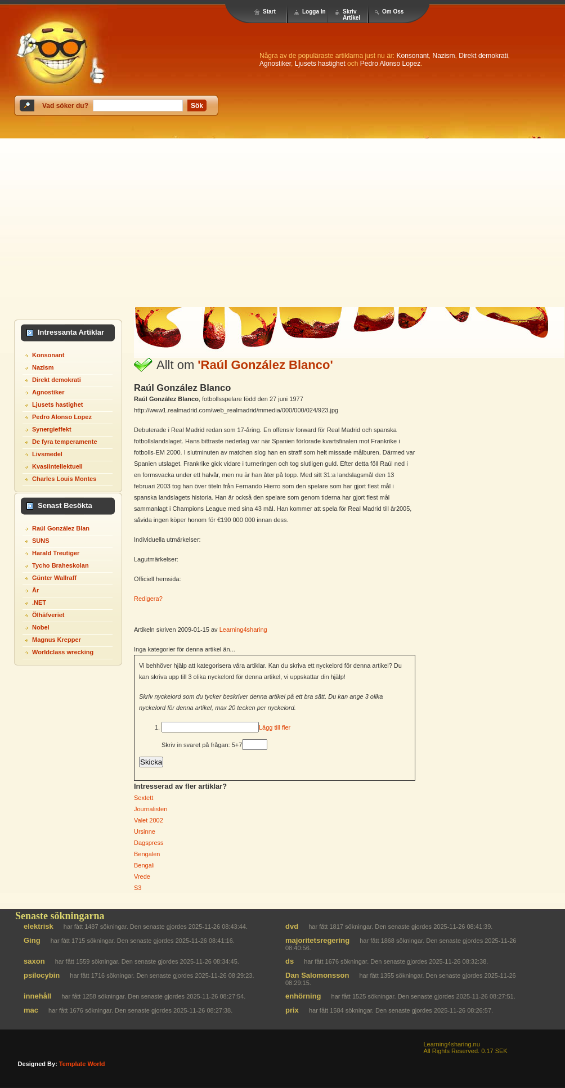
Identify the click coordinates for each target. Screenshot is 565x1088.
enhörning (303, 996)
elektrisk (38, 926)
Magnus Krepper (56, 639)
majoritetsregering (317, 940)
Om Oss (392, 11)
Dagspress (149, 842)
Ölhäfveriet (48, 615)
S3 (137, 887)
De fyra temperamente (64, 441)
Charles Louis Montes (64, 478)
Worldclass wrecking (62, 652)
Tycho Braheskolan (60, 565)
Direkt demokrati (483, 56)
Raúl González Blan (60, 528)
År (35, 590)
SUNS (41, 540)
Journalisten (150, 809)
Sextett (143, 797)
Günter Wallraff (54, 577)
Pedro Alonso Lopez (390, 64)
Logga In (314, 11)
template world (82, 1063)
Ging (32, 940)
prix (292, 1010)
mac (31, 1010)
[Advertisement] (282, 223)
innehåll (37, 996)
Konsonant (412, 56)
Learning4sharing (243, 629)
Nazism (444, 56)
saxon (34, 961)
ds (289, 961)
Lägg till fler (274, 727)
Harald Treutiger (55, 553)
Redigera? (148, 598)
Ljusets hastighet (320, 64)
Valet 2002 (148, 820)
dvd (291, 926)
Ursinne (144, 831)
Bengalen (147, 854)
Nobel (41, 627)
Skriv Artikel (351, 14)
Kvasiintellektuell (57, 466)
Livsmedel (47, 454)
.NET (39, 602)
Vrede (142, 876)
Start (269, 11)
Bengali (144, 865)
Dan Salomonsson (317, 975)
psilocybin (42, 975)
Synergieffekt (51, 429)
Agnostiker (275, 64)
